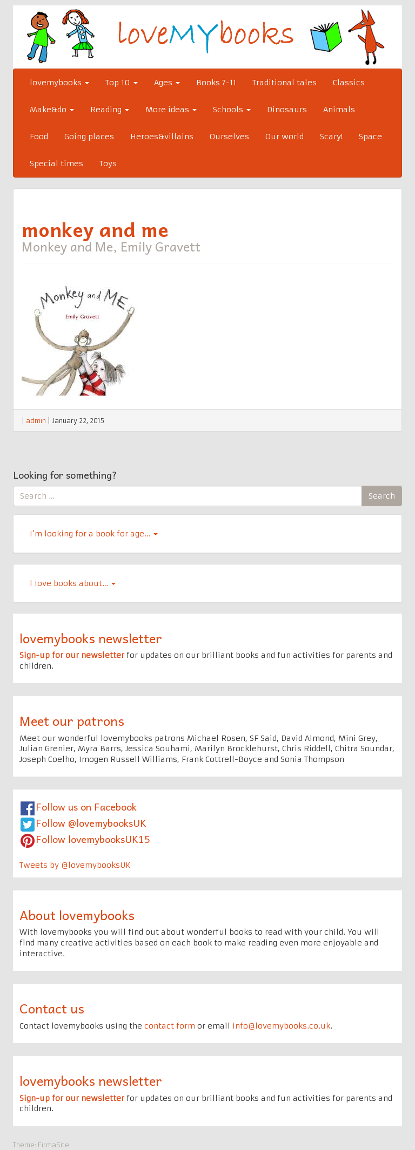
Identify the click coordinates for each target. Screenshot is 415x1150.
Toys (108, 163)
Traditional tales (284, 82)
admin (36, 421)
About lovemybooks (77, 914)
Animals (339, 109)
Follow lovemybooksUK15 (93, 839)
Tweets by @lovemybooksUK (75, 865)
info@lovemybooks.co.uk (281, 1026)
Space (370, 136)
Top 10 (121, 82)
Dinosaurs (287, 109)
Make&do (52, 109)
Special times (56, 163)
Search (382, 496)
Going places (89, 136)
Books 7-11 (216, 82)
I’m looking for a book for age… (94, 534)
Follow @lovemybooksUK (91, 823)
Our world (284, 136)
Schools (232, 109)
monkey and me (95, 228)
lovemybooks (59, 82)
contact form (169, 1026)
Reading (109, 109)
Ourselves (229, 136)
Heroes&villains (161, 136)
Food (39, 136)
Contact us (51, 1008)
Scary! (331, 136)
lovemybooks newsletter (90, 638)
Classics (349, 82)
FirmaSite (53, 1145)
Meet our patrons (71, 720)
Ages (167, 82)
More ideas (171, 109)
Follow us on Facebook (86, 806)
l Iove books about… (73, 583)
